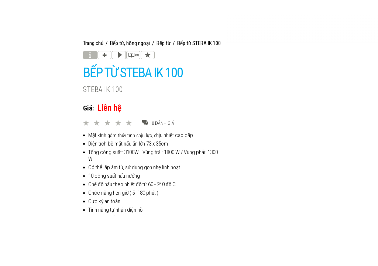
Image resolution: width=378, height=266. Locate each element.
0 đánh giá (158, 123)
